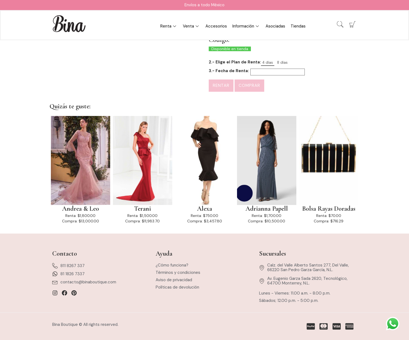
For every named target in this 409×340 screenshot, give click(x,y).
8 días (282, 62)
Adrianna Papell (266, 209)
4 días (267, 62)
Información (246, 26)
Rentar (221, 85)
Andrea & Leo (80, 209)
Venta (191, 26)
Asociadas (275, 26)
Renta (168, 26)
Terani (142, 209)
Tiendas (298, 26)
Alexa (204, 209)
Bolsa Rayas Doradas (328, 209)
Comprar (249, 85)
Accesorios (216, 26)
